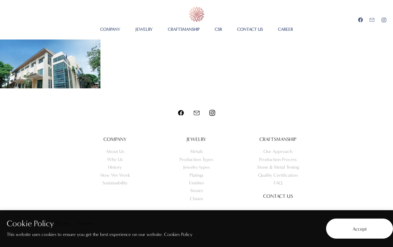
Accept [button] (359, 229)
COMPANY (110, 29)
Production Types (196, 159)
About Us (115, 151)
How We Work (115, 175)
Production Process (278, 159)
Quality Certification (278, 175)
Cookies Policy (178, 234)
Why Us (115, 159)
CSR (218, 29)
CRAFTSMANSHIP (184, 29)
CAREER (285, 29)
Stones (196, 190)
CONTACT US (250, 29)
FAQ (278, 183)
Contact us (278, 196)
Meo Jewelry (196, 14)
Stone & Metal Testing (278, 167)
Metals (196, 151)
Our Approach (277, 151)
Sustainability (115, 183)
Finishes (196, 183)
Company (115, 139)
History (115, 167)
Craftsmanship (277, 139)
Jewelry (196, 139)
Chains (196, 198)
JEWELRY (144, 29)
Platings (196, 175)
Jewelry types (196, 167)
